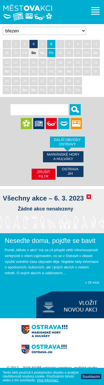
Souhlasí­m (91, 376)
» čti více (92, 282)
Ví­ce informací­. (48, 380)
